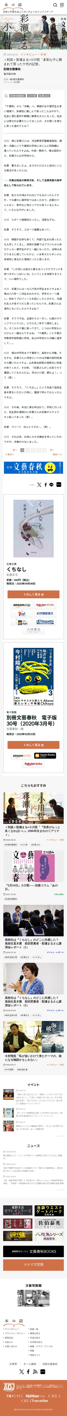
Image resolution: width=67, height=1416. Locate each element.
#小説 (17, 82)
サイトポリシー (12, 1329)
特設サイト (35, 1355)
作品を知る (35, 1337)
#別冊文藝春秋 (17, 79)
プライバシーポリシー (15, 1333)
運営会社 (9, 1337)
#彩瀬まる (24, 957)
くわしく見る (31, 594)
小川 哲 (32, 95)
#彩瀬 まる (35, 845)
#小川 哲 (24, 845)
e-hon (22, 622)
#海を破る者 (22, 1069)
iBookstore (45, 756)
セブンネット (22, 613)
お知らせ (9, 1342)
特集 (32, 1350)
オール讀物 (29, 1363)
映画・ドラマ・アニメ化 (41, 1346)
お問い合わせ (11, 1346)
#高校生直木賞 (11, 957)
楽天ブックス (45, 605)
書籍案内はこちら (34, 1251)
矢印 (60, 1135)
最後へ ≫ (57, 454)
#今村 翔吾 (9, 1069)
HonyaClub (45, 622)
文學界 (13, 1363)
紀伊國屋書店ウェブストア (45, 613)
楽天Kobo (33, 764)
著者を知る (35, 1333)
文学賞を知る (36, 1342)
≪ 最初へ (9, 454)
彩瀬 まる (44, 95)
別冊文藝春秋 (12, 69)
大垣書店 (33, 630)
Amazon (22, 605)
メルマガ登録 (33, 1264)
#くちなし (37, 957)
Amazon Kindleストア (22, 756)
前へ (15, 450)
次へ (52, 450)
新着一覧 (34, 1329)
